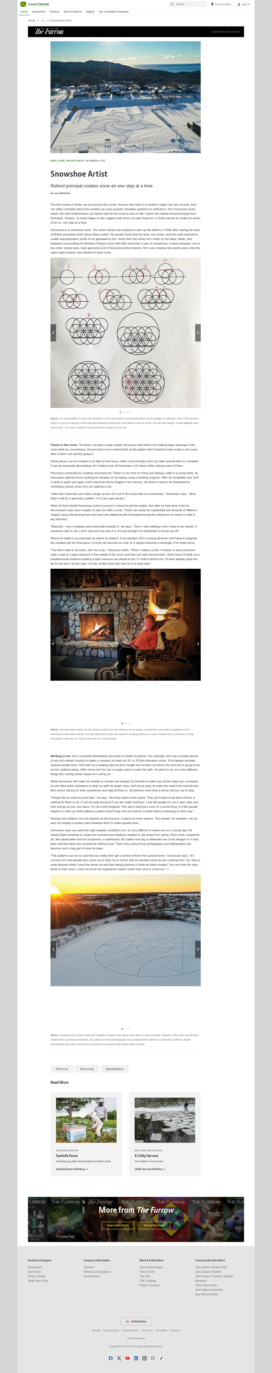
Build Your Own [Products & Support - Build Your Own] (38, 1280)
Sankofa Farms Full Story (70, 1169)
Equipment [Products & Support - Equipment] (35, 1267)
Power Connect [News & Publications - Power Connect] (149, 1285)
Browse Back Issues (154, 1225)
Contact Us (175, 1330)
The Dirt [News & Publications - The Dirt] (144, 1276)
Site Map (96, 1330)
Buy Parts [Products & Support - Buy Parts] (34, 1271)
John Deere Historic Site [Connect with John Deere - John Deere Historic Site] (211, 1267)
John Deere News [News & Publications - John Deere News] (151, 1267)
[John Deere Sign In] (243, 4)
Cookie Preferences (136, 1338)
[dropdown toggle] (43, 21)
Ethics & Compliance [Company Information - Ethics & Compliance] (97, 1271)
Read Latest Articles (118, 1225)
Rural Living (87, 1069)
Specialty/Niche (114, 1069)
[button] (111, 1358)
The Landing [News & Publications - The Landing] (147, 1280)
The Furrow (62, 1069)
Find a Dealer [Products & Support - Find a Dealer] (37, 1276)
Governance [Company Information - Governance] (92, 1276)
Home (31, 20)
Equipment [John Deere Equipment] (39, 11)
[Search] (188, 4)
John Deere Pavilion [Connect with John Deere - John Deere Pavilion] (208, 1271)
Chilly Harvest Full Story (149, 1169)
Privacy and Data (111, 1330)
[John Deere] (36, 4)
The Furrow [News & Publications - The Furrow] (147, 1271)
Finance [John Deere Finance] (54, 11)
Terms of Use (147, 1330)
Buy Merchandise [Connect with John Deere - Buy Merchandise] (206, 1294)
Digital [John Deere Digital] (90, 11)
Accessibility (161, 1330)
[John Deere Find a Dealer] (220, 4)
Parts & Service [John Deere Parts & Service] (73, 11)
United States (136, 1321)
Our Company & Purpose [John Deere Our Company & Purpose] (114, 11)
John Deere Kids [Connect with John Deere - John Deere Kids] (206, 1285)
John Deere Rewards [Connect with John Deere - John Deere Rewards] (209, 1289)
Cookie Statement (129, 1330)
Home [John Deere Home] (24, 11)
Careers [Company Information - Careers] (89, 1267)
